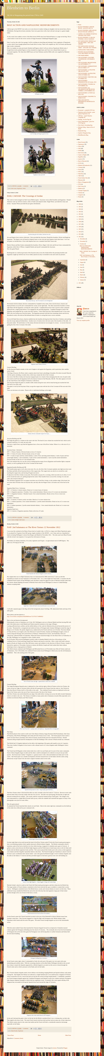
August (82, 262)
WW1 (79, 171)
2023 (80, 211)
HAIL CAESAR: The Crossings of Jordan (25, 196)
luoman (55, 1048)
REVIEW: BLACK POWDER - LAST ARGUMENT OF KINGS (86, 52)
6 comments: (26, 1028)
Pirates (80, 197)
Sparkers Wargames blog (84, 133)
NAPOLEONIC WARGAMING (86, 49)
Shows (80, 146)
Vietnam (80, 192)
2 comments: (26, 186)
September (83, 259)
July (81, 265)
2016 (80, 226)
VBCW (80, 175)
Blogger (65, 1048)
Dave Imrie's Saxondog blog (85, 125)
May (81, 270)
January (82, 280)
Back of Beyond (82, 161)
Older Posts (68, 1035)
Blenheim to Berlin (23, 8)
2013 (80, 234)
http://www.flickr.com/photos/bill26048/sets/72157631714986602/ (25, 616)
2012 (80, 236)
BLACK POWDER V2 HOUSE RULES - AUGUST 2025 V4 (86, 27)
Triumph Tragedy (82, 190)
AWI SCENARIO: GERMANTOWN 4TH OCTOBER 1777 (87, 67)
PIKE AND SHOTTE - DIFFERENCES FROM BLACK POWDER (86, 101)
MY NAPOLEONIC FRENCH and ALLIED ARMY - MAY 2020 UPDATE (87, 42)
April (81, 272)
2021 (80, 214)
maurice (80, 159)
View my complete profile (83, 320)
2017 (80, 224)
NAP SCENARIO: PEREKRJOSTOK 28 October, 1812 (87, 81)
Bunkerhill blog (82, 130)
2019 (80, 219)
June (81, 267)
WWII (24, 188)
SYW (79, 184)
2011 (80, 283)
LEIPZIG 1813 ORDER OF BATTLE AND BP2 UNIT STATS (87, 34)
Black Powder (14, 1031)
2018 (80, 221)
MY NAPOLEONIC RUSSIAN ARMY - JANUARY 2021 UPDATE (87, 47)
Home (39, 1035)
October (82, 244)
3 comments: (26, 517)
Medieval (80, 188)
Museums (80, 180)
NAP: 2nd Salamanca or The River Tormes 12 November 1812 (33, 527)
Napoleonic (19, 188)
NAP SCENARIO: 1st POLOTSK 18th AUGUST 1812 (86, 70)
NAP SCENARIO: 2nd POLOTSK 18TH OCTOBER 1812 (87, 74)
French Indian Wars (83, 178)
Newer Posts (10, 1035)
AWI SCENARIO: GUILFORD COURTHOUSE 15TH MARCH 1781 (86, 59)
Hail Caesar (22, 519)
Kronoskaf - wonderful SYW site (86, 110)
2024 (80, 209)
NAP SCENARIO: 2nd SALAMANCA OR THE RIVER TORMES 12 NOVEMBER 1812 (86, 89)
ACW (79, 163)
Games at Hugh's (15, 519)
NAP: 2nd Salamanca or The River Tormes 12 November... (88, 256)
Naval (79, 169)
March (82, 275)
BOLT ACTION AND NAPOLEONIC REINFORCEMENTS (33, 25)
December (82, 239)
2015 (80, 229)
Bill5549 (87, 308)
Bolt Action (13, 188)
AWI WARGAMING (83, 55)
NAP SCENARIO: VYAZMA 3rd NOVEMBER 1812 (86, 85)
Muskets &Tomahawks (84, 165)
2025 (80, 206)
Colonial (80, 167)
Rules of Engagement (83, 182)
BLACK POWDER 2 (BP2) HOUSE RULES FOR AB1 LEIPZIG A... (87, 31)
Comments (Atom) (18, 1038)
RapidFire (80, 157)
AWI (79, 148)
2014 (80, 231)
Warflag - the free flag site (84, 119)
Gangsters (80, 194)
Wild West (80, 173)
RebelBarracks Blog (83, 135)
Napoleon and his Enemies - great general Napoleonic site (86, 113)
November (83, 241)
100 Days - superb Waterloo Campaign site (85, 116)
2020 (80, 216)
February (82, 277)
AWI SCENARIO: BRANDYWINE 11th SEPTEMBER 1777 (87, 63)
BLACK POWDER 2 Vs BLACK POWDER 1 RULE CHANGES (86, 38)
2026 (80, 204)
